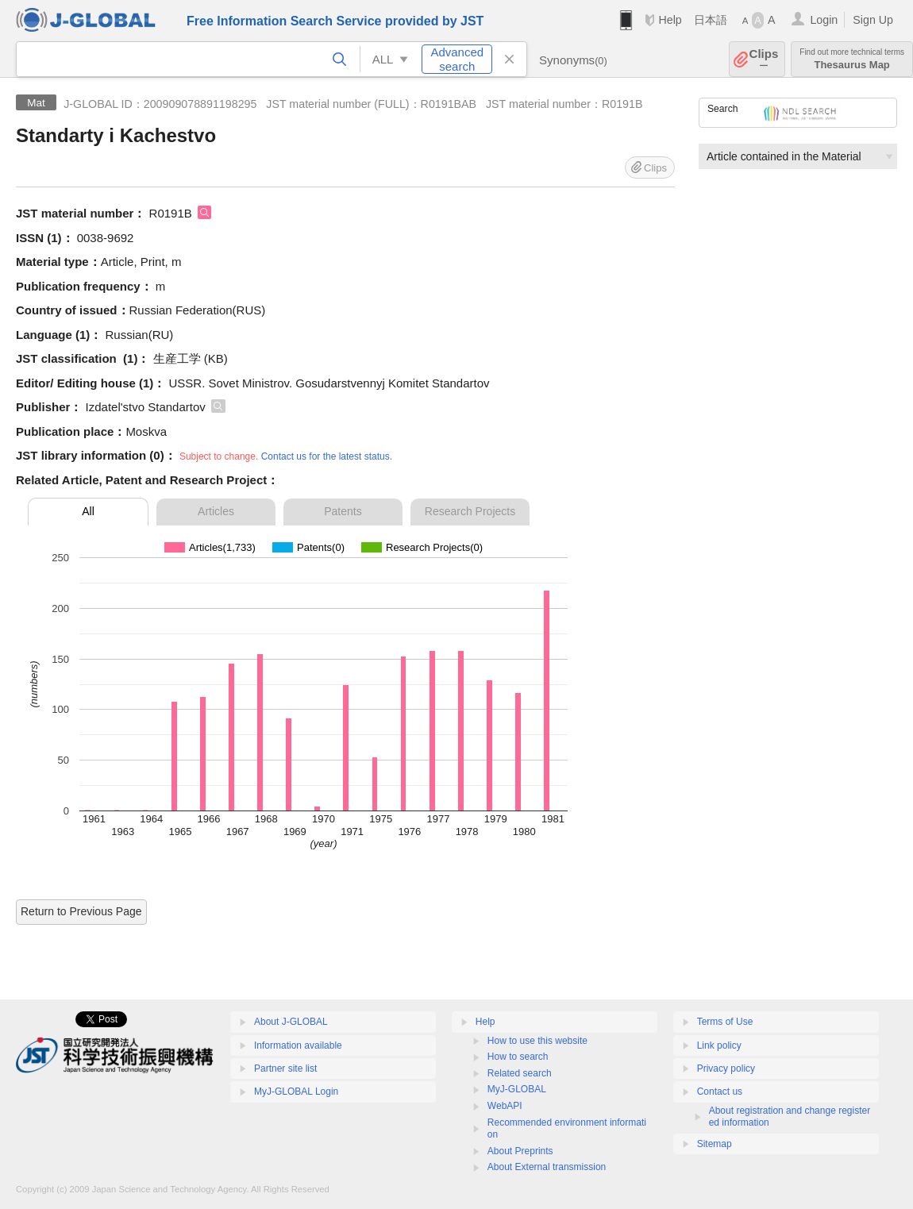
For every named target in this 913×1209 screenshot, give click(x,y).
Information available (298, 1045)
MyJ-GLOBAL (516, 1089)
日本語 (710, 19)
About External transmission (546, 1166)
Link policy (719, 1045)
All (88, 511)
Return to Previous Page (81, 911)
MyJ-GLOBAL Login (296, 1091)
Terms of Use (725, 1021)
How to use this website (537, 1040)
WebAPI (504, 1105)
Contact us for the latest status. (326, 456)
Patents (342, 511)
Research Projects (470, 511)
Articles (216, 511)
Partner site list (285, 1068)
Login (824, 19)
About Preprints (520, 1151)
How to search (518, 1056)
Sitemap (714, 1143)
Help (669, 19)
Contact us (719, 1091)
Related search (519, 1073)
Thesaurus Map (851, 59)
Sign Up (873, 19)
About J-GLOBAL (291, 1021)
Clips (764, 59)
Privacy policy (726, 1068)
